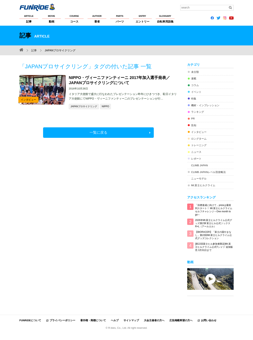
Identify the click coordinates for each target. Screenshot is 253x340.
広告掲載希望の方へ (181, 320)
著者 (97, 18)
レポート (196, 158)
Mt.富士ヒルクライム (203, 185)
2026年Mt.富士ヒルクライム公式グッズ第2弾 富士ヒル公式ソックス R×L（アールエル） (213, 223)
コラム (195, 85)
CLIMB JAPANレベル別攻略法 (208, 172)
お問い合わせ (208, 320)
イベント (196, 91)
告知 (193, 125)
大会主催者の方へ (154, 320)
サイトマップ (131, 320)
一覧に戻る (98, 132)
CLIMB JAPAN (199, 165)
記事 (28, 18)
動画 (51, 18)
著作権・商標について (93, 320)
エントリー (142, 18)
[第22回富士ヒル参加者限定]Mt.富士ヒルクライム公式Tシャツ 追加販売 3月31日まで (214, 247)
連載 (193, 78)
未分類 (195, 71)
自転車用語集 (165, 18)
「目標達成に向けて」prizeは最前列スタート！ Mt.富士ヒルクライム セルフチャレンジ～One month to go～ (213, 210)
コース (74, 18)
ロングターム (199, 138)
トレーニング (199, 145)
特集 (193, 98)
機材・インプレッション (205, 105)
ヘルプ (115, 320)
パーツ (119, 18)
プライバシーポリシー (62, 320)
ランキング (197, 111)
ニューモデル (199, 178)
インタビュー (199, 132)
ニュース (196, 151)
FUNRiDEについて (30, 320)
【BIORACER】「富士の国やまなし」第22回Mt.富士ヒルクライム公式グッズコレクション (213, 235)
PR (193, 118)
